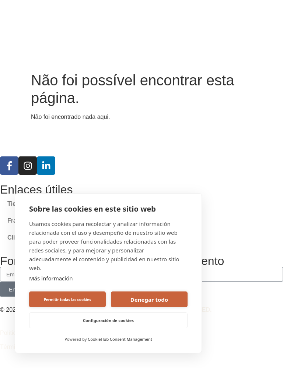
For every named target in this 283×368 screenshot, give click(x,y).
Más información (51, 278)
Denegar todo (149, 299)
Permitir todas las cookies (67, 299)
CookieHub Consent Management (120, 339)
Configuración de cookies (108, 320)
